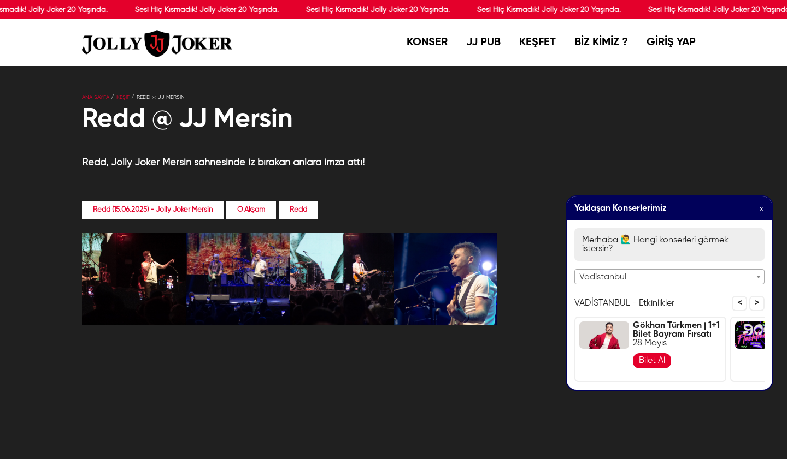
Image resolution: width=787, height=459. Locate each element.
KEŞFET (537, 42)
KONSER (427, 46)
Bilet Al (652, 360)
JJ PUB (483, 46)
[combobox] (669, 276)
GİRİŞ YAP (671, 42)
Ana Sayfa (95, 97)
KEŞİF (123, 97)
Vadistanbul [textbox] (602, 277)
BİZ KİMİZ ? (601, 46)
